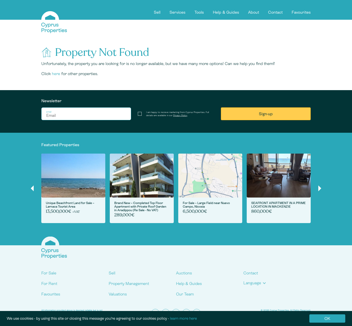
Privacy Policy (180, 115)
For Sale (48, 273)
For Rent (49, 283)
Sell (157, 12)
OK (327, 318)
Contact (275, 12)
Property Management (129, 283)
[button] (255, 282)
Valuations (118, 294)
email (48, 112)
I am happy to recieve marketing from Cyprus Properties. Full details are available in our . (177, 114)
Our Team (185, 294)
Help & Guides (226, 12)
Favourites (301, 12)
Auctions (184, 273)
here (56, 73)
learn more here (183, 318)
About (253, 12)
